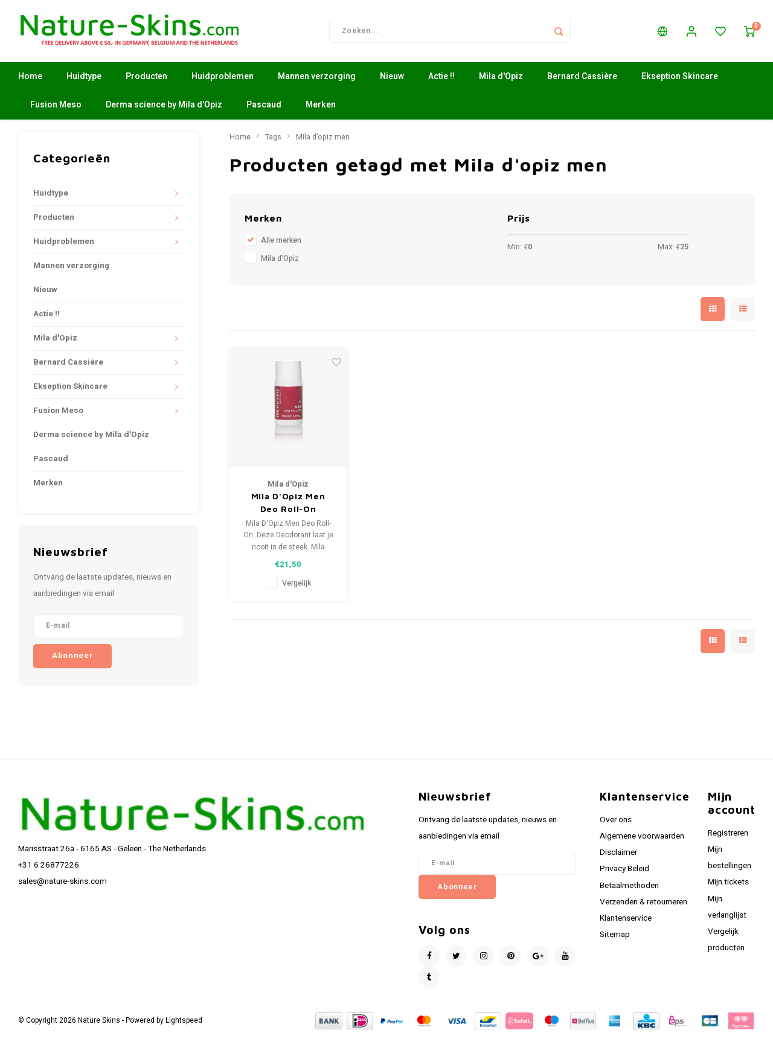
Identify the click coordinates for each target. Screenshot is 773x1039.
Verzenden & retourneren (643, 906)
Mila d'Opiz (501, 81)
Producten (146, 81)
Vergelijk (296, 587)
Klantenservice (626, 922)
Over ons (616, 824)
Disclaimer (618, 857)
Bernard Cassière (582, 81)
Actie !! (441, 81)
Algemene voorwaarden (642, 840)
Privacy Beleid (624, 874)
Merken (321, 109)
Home (30, 81)
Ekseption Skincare (679, 81)
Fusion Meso (56, 109)
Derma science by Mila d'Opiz (164, 109)
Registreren (728, 837)
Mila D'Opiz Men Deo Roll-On (288, 507)
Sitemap (615, 939)
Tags (273, 141)
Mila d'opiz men (323, 141)
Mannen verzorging (317, 81)
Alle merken (281, 245)
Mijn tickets (728, 887)
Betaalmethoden (629, 890)
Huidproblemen (222, 81)
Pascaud (263, 109)
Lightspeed (183, 1025)
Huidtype (83, 81)
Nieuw (392, 81)
